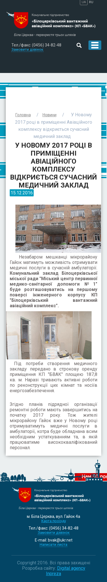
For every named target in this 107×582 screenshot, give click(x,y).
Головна (23, 115)
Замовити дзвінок (54, 532)
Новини (49, 115)
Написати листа (53, 544)
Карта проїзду (53, 521)
